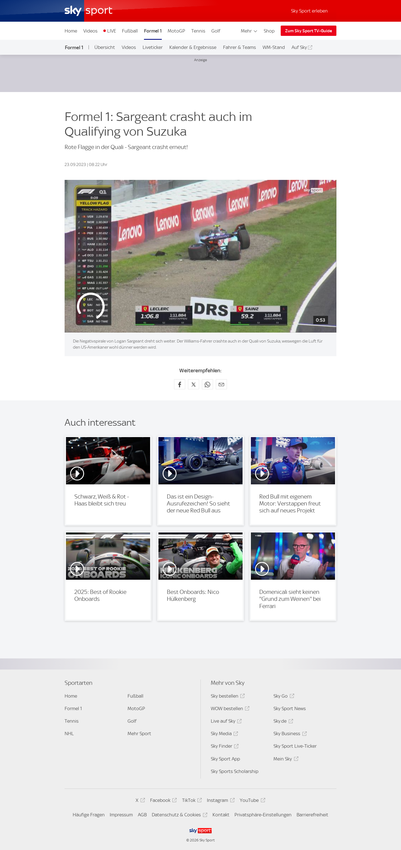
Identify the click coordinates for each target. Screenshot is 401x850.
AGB (142, 814)
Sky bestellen (227, 697)
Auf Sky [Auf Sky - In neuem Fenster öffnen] (299, 47)
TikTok (191, 801)
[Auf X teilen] (193, 384)
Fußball (130, 31)
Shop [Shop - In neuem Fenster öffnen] (269, 31)
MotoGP (176, 31)
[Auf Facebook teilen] (179, 384)
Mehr (249, 31)
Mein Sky (285, 760)
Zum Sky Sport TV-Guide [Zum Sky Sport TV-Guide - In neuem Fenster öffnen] (308, 30)
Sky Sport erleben (309, 11)
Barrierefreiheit (312, 814)
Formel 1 (153, 31)
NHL (69, 733)
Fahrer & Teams (239, 47)
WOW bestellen (229, 709)
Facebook (162, 801)
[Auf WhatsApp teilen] (207, 384)
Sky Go (282, 697)
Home (71, 31)
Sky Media (223, 734)
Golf (215, 31)
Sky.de (282, 722)
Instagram (220, 801)
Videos (90, 31)
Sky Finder (224, 747)
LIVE (111, 31)
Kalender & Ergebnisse (192, 47)
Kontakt (220, 814)
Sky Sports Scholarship (234, 771)
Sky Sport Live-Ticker (295, 746)
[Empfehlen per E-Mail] (221, 384)
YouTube (251, 801)
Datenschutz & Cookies (179, 815)
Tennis (198, 31)
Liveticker (153, 47)
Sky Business (289, 734)
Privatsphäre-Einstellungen (263, 814)
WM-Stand (274, 47)
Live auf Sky (225, 722)
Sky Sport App (225, 759)
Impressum (121, 814)
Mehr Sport (139, 733)
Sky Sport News (289, 708)
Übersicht (104, 47)
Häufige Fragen (89, 814)
